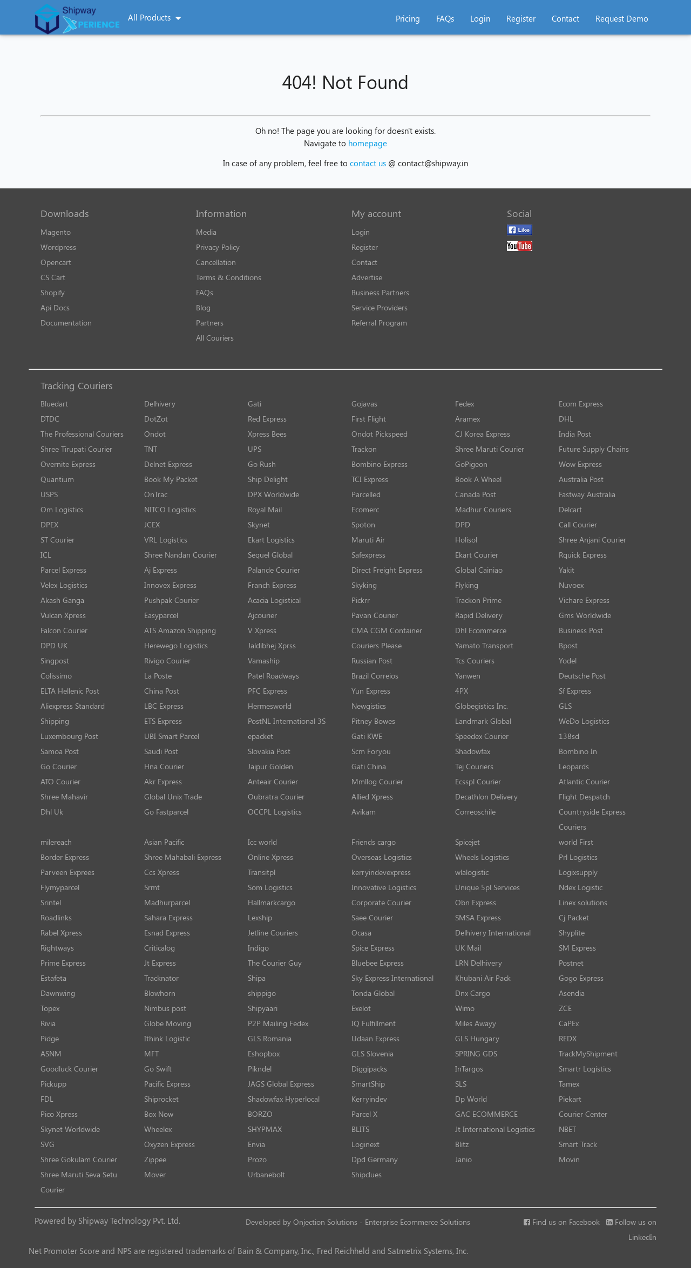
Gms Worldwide (585, 615)
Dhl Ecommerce (480, 630)
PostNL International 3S (287, 721)
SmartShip (368, 1084)
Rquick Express (583, 555)
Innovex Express (170, 585)
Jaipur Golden (270, 766)
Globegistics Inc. (481, 706)
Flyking (466, 585)
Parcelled (366, 494)
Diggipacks (369, 1068)
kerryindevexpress (381, 872)
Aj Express (160, 570)
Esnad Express (167, 932)
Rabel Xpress (61, 932)
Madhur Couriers (483, 509)
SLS (460, 1084)
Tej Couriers (474, 766)
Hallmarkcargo (271, 902)
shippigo (262, 993)
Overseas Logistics (381, 857)
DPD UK (53, 645)
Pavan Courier (374, 615)
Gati (254, 403)
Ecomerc (365, 509)
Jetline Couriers (273, 932)
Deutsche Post (582, 675)
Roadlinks (56, 917)
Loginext (365, 1144)
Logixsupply (578, 872)
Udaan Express (375, 1038)
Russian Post (371, 660)
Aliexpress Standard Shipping (72, 713)
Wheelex (158, 1129)
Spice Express (373, 947)
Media (206, 232)
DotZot (156, 418)
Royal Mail (265, 509)
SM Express (577, 947)
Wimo (465, 1008)
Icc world (262, 842)
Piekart (570, 1099)
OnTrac (155, 494)
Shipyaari (262, 1008)
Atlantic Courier (584, 781)
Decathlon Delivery (486, 796)
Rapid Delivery (479, 615)
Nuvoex (571, 585)
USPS (49, 494)
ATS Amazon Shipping (180, 630)
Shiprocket (161, 1099)
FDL (46, 1099)
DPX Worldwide (273, 494)
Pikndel (260, 1068)
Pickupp (53, 1084)
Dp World (471, 1099)
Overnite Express (68, 464)
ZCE (565, 1008)
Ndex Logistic (580, 887)
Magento (55, 232)
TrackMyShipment (588, 1053)
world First (576, 842)
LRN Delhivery (478, 963)
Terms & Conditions (228, 277)
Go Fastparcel (166, 811)
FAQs (445, 18)
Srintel (50, 902)
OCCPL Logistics (275, 811)
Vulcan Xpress (63, 615)
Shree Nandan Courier (180, 555)
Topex (49, 1008)
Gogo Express (581, 978)
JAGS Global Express (281, 1084)
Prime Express (63, 963)
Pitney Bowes (373, 721)
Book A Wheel (478, 479)
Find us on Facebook (562, 1222)
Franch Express (272, 585)
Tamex (569, 1084)
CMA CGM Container (386, 630)
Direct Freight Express (387, 570)
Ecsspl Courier (478, 781)
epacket (260, 736)
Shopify (52, 292)
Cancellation (216, 262)
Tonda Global (373, 993)
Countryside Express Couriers (592, 819)
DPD (462, 524)
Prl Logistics (578, 857)
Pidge (49, 1038)
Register (521, 18)
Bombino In (578, 751)
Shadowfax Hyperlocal (284, 1099)
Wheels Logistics (482, 857)
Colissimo (56, 675)
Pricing (408, 18)
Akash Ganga (62, 600)
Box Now (158, 1114)
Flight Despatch (584, 796)
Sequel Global (270, 555)
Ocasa (361, 932)
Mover (155, 1174)
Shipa (257, 978)
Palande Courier (274, 570)
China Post (161, 691)
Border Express (64, 857)
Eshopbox (264, 1053)
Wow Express (580, 464)
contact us (368, 163)
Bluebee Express (377, 963)
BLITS (360, 1129)
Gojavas (364, 403)
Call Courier (578, 524)
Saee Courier (372, 917)
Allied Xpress (372, 796)
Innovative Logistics (383, 887)
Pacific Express (167, 1084)
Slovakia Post (269, 751)
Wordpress (58, 247)
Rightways (57, 947)
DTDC (49, 418)
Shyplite (572, 932)
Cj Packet (574, 917)
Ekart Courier (476, 555)
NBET (567, 1129)
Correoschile (475, 811)
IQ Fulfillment (373, 1023)
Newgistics (368, 706)
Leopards (574, 766)
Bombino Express (379, 464)
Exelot (361, 1008)
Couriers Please (376, 645)
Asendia (572, 993)
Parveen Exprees (67, 872)
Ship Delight (268, 479)
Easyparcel (161, 615)
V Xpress (262, 630)
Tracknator (161, 978)
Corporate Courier (381, 902)
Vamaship (264, 660)
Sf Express (575, 691)
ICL (45, 555)
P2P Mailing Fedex (278, 1023)
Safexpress (368, 555)
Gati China (368, 766)
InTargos (469, 1068)
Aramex (467, 418)
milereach (56, 842)
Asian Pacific (164, 842)
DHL (566, 418)
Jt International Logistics (495, 1129)
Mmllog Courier (377, 781)
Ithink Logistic (167, 1038)
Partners (209, 322)
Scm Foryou (371, 751)
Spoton (363, 524)
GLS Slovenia (372, 1053)
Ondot (155, 434)
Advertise (366, 277)
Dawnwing (57, 993)
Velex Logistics (63, 585)
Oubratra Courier (276, 796)
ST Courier (57, 539)
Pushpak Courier (171, 600)
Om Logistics (61, 509)
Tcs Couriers (474, 660)
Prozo (257, 1159)
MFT (151, 1053)
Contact (565, 18)
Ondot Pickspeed (379, 434)
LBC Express (164, 706)
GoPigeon (471, 464)
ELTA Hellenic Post (69, 691)
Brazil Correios (374, 675)
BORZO (260, 1114)
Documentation (66, 322)
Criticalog (159, 947)
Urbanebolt (266, 1174)
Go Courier (58, 766)
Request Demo (621, 18)
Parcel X (364, 1114)
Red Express (267, 418)
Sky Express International (392, 978)
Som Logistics (270, 887)
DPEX (49, 524)
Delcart (570, 509)
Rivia (48, 1023)
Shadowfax (472, 751)
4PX (461, 691)
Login (480, 18)
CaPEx (569, 1023)
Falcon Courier (63, 630)
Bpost (568, 645)
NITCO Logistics (170, 509)
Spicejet (467, 842)
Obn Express (475, 902)
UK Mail (468, 947)
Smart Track (578, 1144)
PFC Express (267, 691)
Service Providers (379, 307)
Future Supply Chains (594, 449)
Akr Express (163, 781)
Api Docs (55, 307)
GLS (565, 706)
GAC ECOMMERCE (486, 1114)
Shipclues (366, 1174)
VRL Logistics (165, 539)
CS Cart (52, 277)
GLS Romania (270, 1038)
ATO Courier (60, 781)
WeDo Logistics (584, 721)
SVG (47, 1144)
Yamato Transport (484, 645)
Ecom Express (581, 403)
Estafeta (53, 978)
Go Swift (158, 1068)
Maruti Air (368, 539)
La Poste (158, 675)
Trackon (364, 449)
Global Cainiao (479, 570)
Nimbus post (165, 1008)
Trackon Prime (478, 600)
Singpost (54, 660)
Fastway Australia (587, 494)
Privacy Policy (218, 247)
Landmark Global (483, 721)
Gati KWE (366, 736)
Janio (463, 1159)
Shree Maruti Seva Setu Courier (78, 1182)
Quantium (57, 479)
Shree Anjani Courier (592, 539)
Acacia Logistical (274, 600)
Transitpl (261, 872)
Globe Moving (167, 1023)
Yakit (566, 570)
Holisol (466, 539)
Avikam (363, 811)
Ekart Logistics (271, 539)
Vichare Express (584, 600)
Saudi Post (161, 751)
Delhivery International (493, 932)
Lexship (260, 917)
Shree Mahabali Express (182, 857)
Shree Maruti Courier (489, 449)
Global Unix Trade (173, 796)
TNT (150, 449)
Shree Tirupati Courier (76, 449)
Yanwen (467, 675)
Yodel (568, 660)
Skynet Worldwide (70, 1129)
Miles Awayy (475, 1023)
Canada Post (475, 494)
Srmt (152, 887)
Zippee (155, 1159)
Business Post (581, 630)
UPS (254, 449)
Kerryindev (369, 1099)
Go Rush (262, 464)
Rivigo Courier (167, 660)
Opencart (55, 262)
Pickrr (360, 600)
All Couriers (215, 338)
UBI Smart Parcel (171, 736)
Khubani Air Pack (483, 978)
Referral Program (379, 322)
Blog (203, 307)
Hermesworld (270, 706)
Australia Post (581, 479)
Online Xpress (270, 857)
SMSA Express (478, 917)
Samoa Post (59, 751)
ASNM (51, 1053)
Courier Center (583, 1114)
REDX (568, 1038)
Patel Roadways (273, 675)
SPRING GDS (476, 1053)
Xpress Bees (267, 434)
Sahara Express (168, 917)
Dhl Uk (51, 811)
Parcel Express (63, 570)
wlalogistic (472, 872)
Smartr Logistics (585, 1068)
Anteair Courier (273, 781)
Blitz (462, 1144)
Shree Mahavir (64, 796)
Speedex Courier (482, 736)
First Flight (368, 418)
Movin (569, 1159)
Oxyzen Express (169, 1144)
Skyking (364, 585)
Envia (256, 1144)
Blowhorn (159, 993)
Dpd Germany (374, 1159)
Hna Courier (164, 766)
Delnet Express (168, 464)
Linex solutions (583, 902)
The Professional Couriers (82, 434)
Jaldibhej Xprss (272, 645)
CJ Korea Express (482, 434)
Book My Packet (171, 479)
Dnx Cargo (472, 993)
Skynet (259, 524)
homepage (367, 143)
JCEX (152, 524)
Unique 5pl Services (487, 887)
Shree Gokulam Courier (78, 1159)
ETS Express (163, 721)
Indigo (258, 947)
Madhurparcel (167, 902)
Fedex (464, 403)
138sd (569, 736)
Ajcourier (262, 615)
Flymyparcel (59, 887)
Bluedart (54, 403)
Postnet (571, 963)
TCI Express (369, 479)
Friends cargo (373, 842)
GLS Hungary (477, 1038)
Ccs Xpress (161, 872)
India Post (575, 434)
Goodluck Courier (69, 1068)
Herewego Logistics (176, 645)
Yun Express (370, 691)
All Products (149, 17)
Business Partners (380, 292)
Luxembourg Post (69, 736)
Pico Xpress (59, 1114)
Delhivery (159, 403)
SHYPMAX (265, 1129)
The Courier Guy (275, 963)
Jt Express (160, 963)
